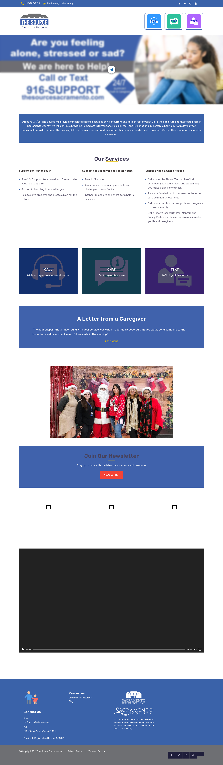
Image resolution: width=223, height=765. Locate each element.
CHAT (174, 21)
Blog (71, 701)
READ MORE (111, 341)
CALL (154, 21)
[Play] (23, 649)
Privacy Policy (75, 751)
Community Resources (80, 697)
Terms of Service (96, 751)
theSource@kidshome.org (60, 3)
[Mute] (195, 649)
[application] (111, 601)
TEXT (194, 21)
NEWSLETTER (111, 474)
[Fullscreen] (200, 649)
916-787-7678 (32, 3)
